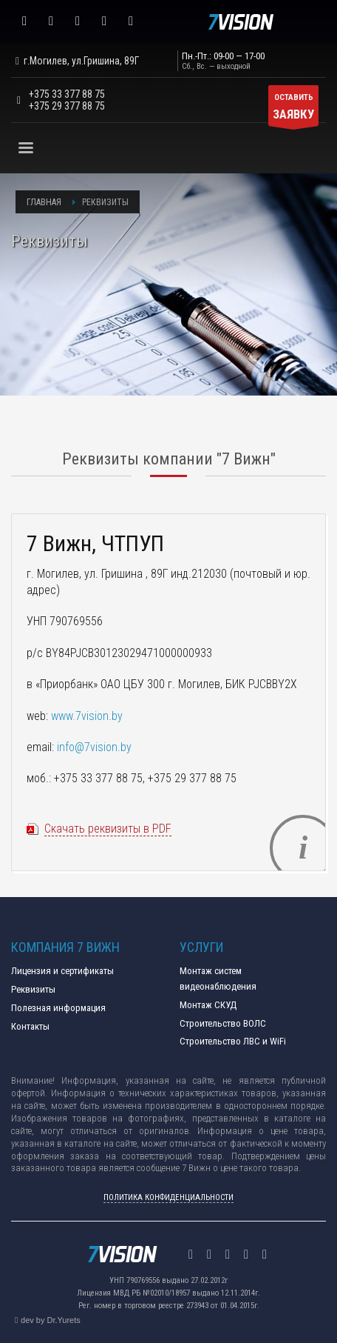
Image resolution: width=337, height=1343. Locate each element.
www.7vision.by (87, 716)
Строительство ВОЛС (223, 1023)
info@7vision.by (94, 747)
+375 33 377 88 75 (67, 94)
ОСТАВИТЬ (293, 109)
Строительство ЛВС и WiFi (233, 1041)
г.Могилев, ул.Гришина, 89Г (75, 61)
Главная (44, 202)
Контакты (30, 1026)
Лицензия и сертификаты (62, 970)
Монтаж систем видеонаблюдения (218, 978)
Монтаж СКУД (208, 1004)
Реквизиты (33, 989)
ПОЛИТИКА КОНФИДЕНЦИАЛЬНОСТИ (168, 1197)
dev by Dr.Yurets (51, 1320)
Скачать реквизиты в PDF (107, 829)
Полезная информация (58, 1007)
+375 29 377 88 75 (67, 106)
